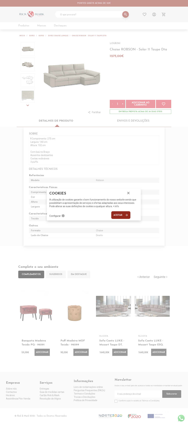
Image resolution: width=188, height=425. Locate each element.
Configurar (57, 215)
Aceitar (120, 215)
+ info (116, 206)
